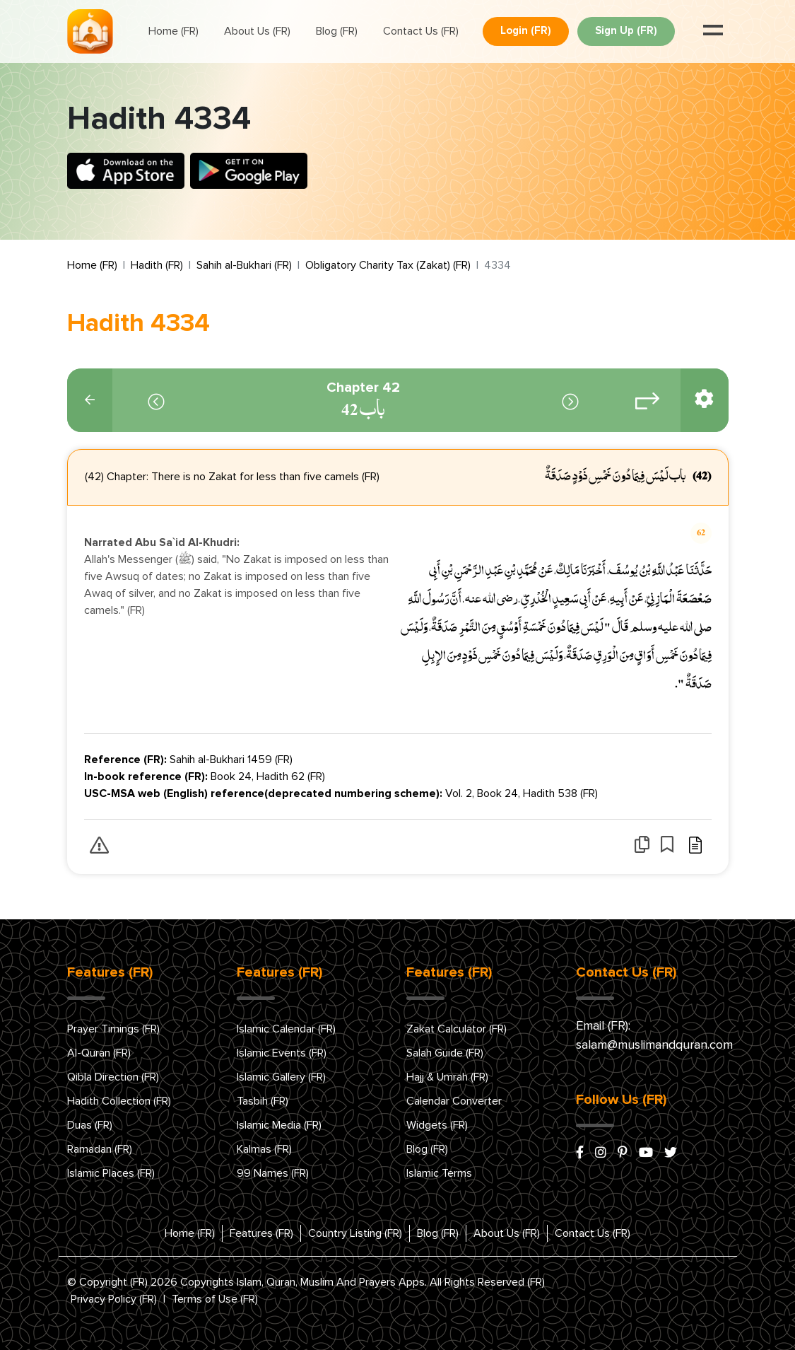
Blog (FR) (337, 31)
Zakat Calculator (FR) (456, 1029)
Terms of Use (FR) (215, 1299)
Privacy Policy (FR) (114, 1299)
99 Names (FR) (273, 1173)
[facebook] (580, 1153)
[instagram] (600, 1153)
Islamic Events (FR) (281, 1053)
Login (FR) (525, 30)
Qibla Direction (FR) (113, 1077)
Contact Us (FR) (421, 31)
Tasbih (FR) (262, 1101)
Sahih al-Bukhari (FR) (244, 265)
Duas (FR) (89, 1125)
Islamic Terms (439, 1173)
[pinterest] (623, 1153)
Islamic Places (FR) (111, 1173)
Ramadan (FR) (99, 1149)
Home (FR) (173, 31)
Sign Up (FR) (626, 30)
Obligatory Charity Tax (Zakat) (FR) (388, 265)
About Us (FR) (257, 31)
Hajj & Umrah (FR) (447, 1077)
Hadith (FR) (157, 265)
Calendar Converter (454, 1101)
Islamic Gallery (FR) (281, 1077)
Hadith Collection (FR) (119, 1101)
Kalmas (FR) (264, 1149)
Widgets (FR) (437, 1125)
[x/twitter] (670, 1153)
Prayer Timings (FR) (113, 1029)
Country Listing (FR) (355, 1233)
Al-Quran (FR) (99, 1053)
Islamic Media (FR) (279, 1125)
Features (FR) (261, 1233)
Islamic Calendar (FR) (286, 1029)
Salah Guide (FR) (444, 1053)
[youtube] (646, 1153)
